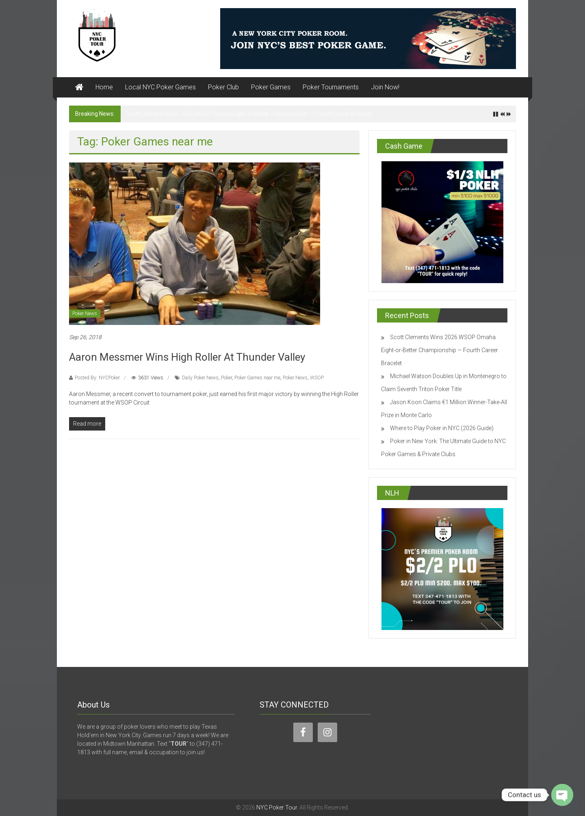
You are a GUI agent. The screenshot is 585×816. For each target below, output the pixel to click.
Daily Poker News (200, 378)
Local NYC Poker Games (160, 87)
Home (104, 87)
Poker (226, 378)
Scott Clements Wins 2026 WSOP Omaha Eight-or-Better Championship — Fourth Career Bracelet (249, 113)
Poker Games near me (257, 378)
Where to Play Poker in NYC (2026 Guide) (442, 428)
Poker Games (270, 87)
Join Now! (385, 87)
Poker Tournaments (331, 87)
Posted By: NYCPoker (97, 378)
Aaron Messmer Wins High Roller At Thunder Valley (187, 357)
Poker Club (223, 87)
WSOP (317, 378)
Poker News (84, 313)
